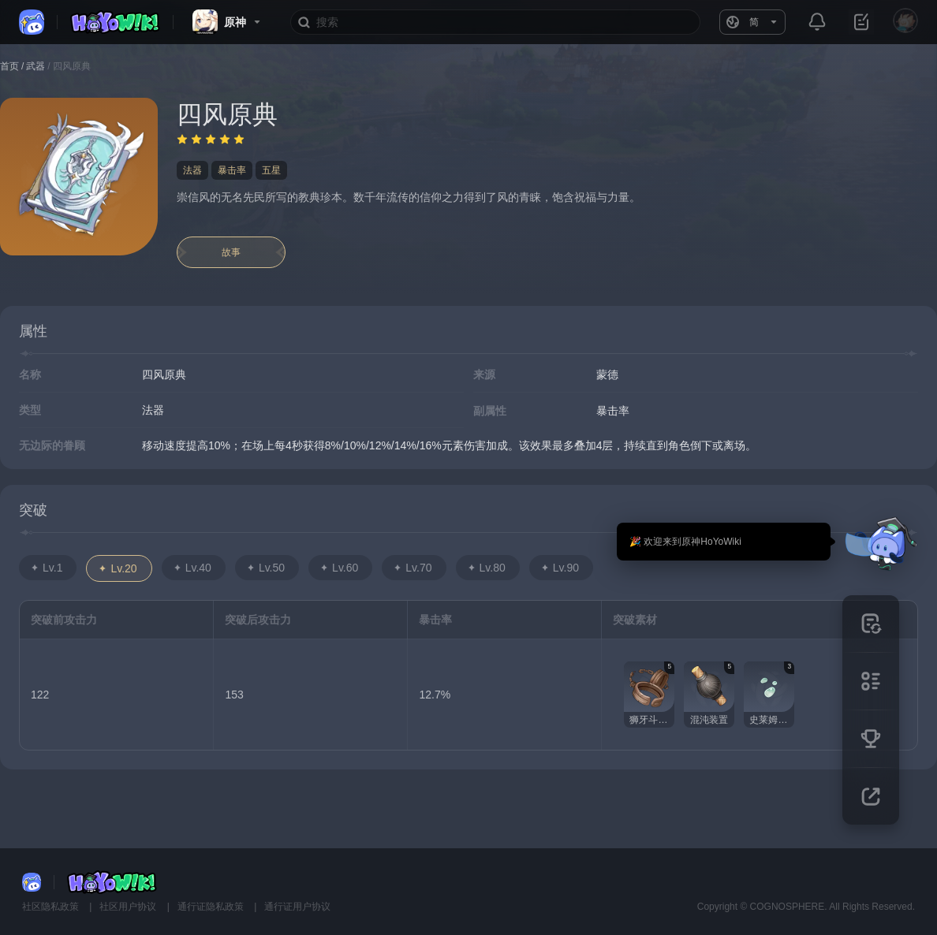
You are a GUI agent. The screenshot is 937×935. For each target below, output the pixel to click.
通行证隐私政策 (211, 906)
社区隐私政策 (51, 906)
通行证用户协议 (297, 906)
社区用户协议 (129, 906)
